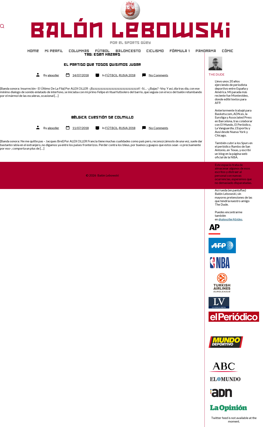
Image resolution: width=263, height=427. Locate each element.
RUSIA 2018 (127, 75)
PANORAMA (205, 51)
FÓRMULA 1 (180, 51)
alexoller (53, 75)
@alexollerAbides (230, 219)
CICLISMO (155, 51)
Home (33, 51)
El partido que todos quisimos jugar (102, 64)
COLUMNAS (79, 51)
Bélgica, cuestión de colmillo (102, 117)
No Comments (158, 75)
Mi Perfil (54, 51)
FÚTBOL (102, 51)
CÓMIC (227, 51)
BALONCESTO (128, 51)
